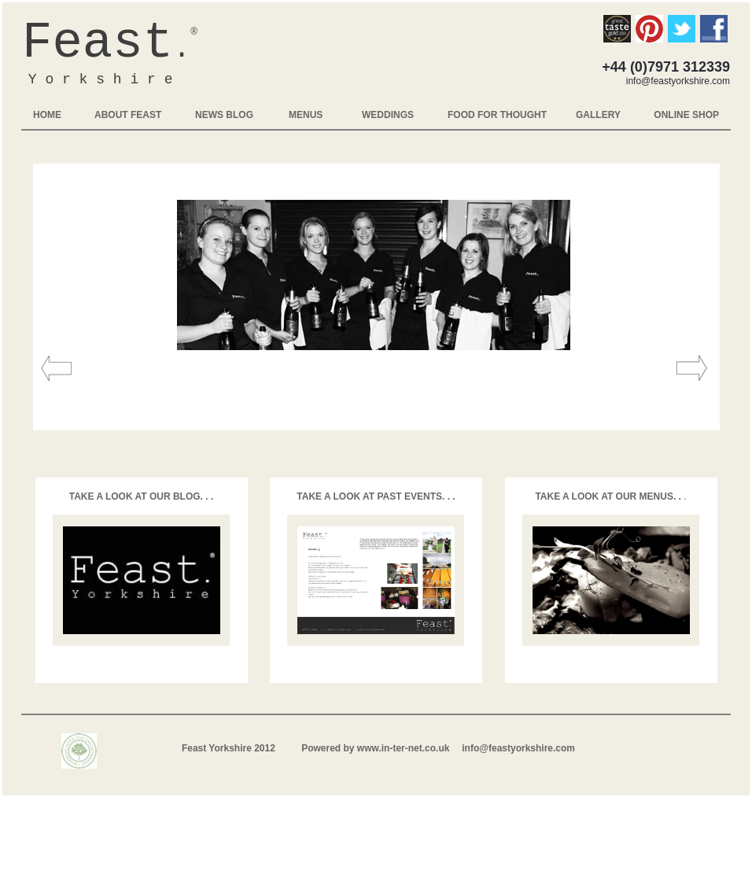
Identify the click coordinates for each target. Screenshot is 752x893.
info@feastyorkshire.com (518, 748)
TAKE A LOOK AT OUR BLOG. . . (141, 496)
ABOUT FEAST (127, 114)
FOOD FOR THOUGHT (497, 114)
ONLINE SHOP (686, 114)
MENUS (306, 114)
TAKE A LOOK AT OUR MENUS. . (609, 496)
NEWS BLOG (224, 114)
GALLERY (598, 114)
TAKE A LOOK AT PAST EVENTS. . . (376, 496)
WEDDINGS (388, 114)
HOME (47, 114)
